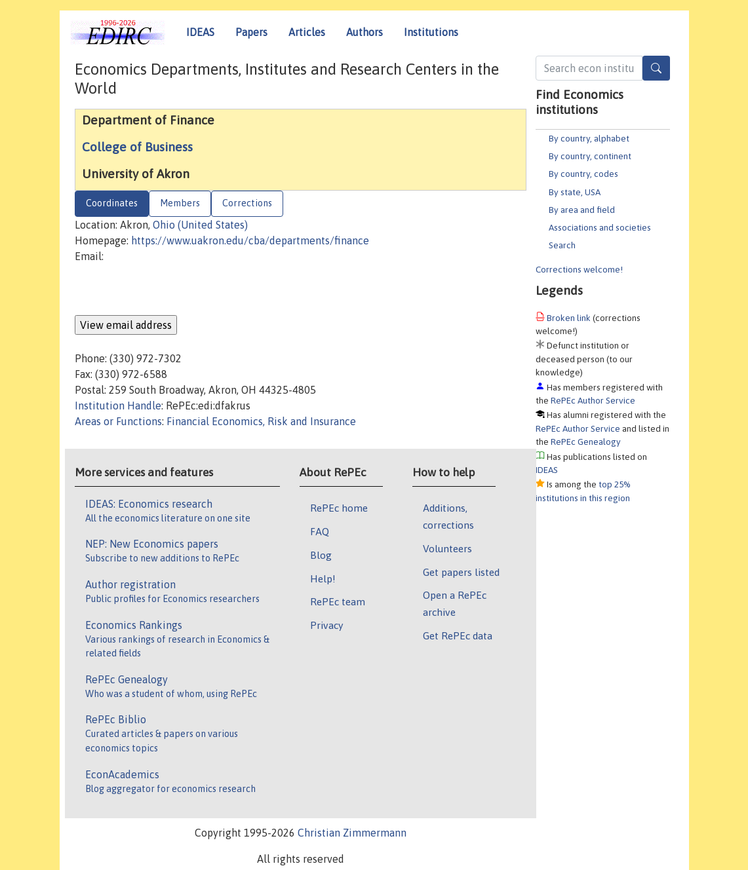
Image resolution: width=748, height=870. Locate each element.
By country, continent (590, 156)
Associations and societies (600, 227)
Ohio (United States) (200, 225)
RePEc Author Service (593, 400)
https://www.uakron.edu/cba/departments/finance (250, 240)
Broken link (569, 317)
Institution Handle (118, 405)
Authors (364, 32)
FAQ (319, 531)
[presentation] (174, 289)
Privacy (326, 625)
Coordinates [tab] (112, 203)
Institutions (431, 32)
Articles (306, 32)
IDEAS (200, 32)
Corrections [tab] (247, 203)
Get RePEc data (457, 635)
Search (562, 245)
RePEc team (337, 601)
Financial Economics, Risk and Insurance (261, 421)
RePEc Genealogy (586, 441)
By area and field (582, 209)
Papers (251, 32)
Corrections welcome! (579, 269)
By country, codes (583, 173)
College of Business (137, 147)
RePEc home (339, 508)
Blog (321, 555)
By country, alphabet (589, 138)
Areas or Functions (118, 421)
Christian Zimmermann (352, 833)
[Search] (656, 68)
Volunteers (447, 548)
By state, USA (574, 192)
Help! (323, 578)
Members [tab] (180, 203)
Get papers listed (461, 572)
